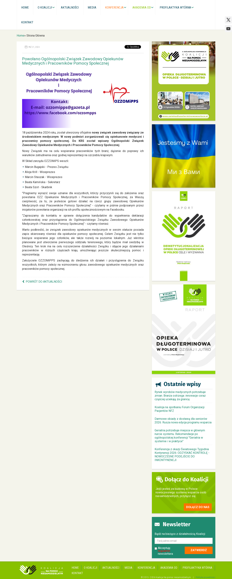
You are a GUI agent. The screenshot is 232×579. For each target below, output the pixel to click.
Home (20, 35)
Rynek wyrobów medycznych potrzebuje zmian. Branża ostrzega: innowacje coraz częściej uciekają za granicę (180, 395)
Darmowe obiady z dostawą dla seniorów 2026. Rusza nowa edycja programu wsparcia (183, 420)
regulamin (164, 551)
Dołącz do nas (197, 507)
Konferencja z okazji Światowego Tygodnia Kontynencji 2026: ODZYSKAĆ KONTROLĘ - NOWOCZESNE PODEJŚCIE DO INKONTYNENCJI (182, 454)
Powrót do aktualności (44, 281)
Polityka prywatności (205, 577)
